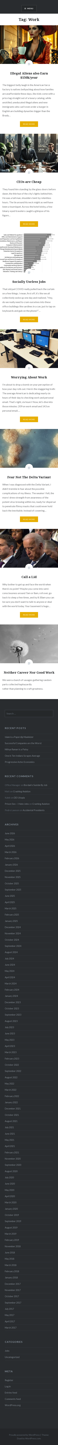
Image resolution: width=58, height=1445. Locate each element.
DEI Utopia (19, 797)
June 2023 (10, 1033)
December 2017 (13, 1284)
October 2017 (12, 1296)
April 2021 (10, 1146)
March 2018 (10, 1265)
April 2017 (10, 1321)
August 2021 (11, 1121)
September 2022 (13, 1071)
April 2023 (10, 1046)
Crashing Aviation (21, 791)
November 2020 (13, 1158)
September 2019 (13, 1221)
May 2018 (9, 1258)
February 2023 (12, 1058)
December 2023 (13, 1002)
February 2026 (12, 858)
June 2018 (10, 1252)
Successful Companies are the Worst (23, 743)
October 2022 (12, 1065)
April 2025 (10, 902)
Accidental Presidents (34, 810)
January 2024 (11, 996)
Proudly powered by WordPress (24, 1435)
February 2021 (12, 1152)
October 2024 (12, 939)
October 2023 (12, 1008)
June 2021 (10, 1133)
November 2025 (13, 877)
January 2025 (11, 921)
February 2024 (12, 989)
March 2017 (10, 1327)
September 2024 (13, 946)
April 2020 (10, 1196)
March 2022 (10, 1089)
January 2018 (11, 1277)
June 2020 (10, 1183)
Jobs (7, 1350)
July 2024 (9, 958)
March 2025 (10, 908)
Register (9, 1380)
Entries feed (11, 1392)
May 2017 (9, 1315)
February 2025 (12, 914)
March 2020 (10, 1202)
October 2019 (12, 1215)
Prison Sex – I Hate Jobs (17, 804)
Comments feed (13, 1399)
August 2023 (11, 1021)
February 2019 (12, 1240)
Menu (30, 8)
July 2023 (9, 1027)
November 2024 (13, 933)
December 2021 (13, 1108)
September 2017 (13, 1302)
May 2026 (9, 839)
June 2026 (10, 833)
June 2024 (10, 964)
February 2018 (12, 1271)
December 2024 (13, 927)
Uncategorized (12, 1357)
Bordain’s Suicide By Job (35, 785)
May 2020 (9, 1190)
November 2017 (13, 1290)
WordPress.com (33, 1438)
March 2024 (10, 983)
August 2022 (11, 1077)
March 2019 (10, 1233)
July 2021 (9, 1127)
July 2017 (9, 1309)
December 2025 (13, 871)
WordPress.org (13, 1405)
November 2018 (13, 1246)
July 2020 (9, 1177)
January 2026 (11, 864)
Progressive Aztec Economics (19, 762)
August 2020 (11, 1171)
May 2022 (9, 1083)
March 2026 (10, 852)
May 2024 (9, 971)
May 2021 (9, 1140)
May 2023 (9, 1040)
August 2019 (11, 1227)
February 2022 (12, 1096)
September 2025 (13, 889)
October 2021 (12, 1115)
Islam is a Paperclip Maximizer (19, 737)
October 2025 (12, 883)
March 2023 (10, 1052)
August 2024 (11, 952)
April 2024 (10, 977)
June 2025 (10, 896)
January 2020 (11, 1208)
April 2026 (10, 846)
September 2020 (13, 1165)
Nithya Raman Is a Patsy (16, 749)
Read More (29, 124)
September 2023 (13, 1014)
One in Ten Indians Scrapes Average (22, 755)
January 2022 (11, 1102)
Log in (8, 1386)
